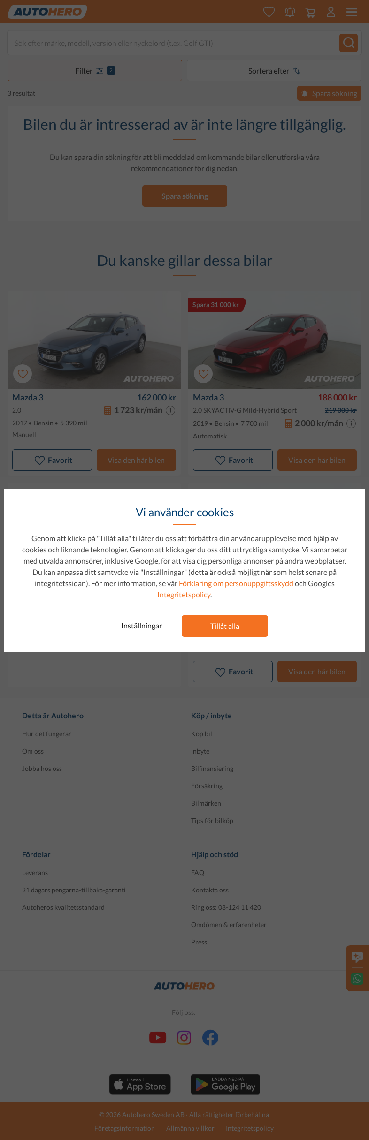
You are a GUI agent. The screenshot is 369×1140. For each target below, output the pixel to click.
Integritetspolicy (183, 594)
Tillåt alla (224, 625)
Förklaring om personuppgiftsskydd (236, 583)
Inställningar (141, 625)
